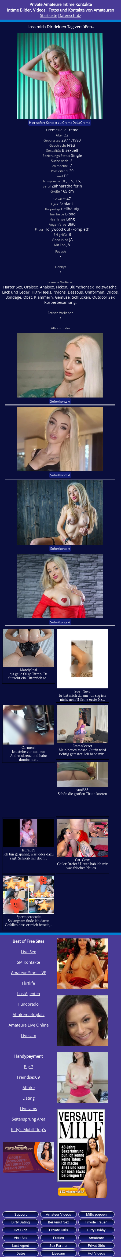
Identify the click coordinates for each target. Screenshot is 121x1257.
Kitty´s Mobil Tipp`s (28, 1129)
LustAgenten (28, 993)
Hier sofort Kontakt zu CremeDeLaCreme (59, 122)
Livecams (28, 1108)
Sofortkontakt (60, 401)
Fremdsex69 (28, 1077)
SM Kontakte (28, 962)
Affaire (29, 1087)
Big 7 (28, 1066)
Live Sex (28, 951)
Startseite (48, 15)
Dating (29, 1098)
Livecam (28, 1035)
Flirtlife (28, 983)
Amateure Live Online (29, 1025)
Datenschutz (69, 15)
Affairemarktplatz (29, 1014)
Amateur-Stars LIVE (28, 972)
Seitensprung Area (28, 1119)
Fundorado (28, 1004)
